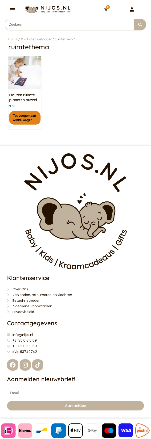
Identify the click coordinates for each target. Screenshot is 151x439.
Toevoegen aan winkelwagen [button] (24, 118)
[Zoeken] (140, 24)
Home (12, 39)
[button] (12, 9)
